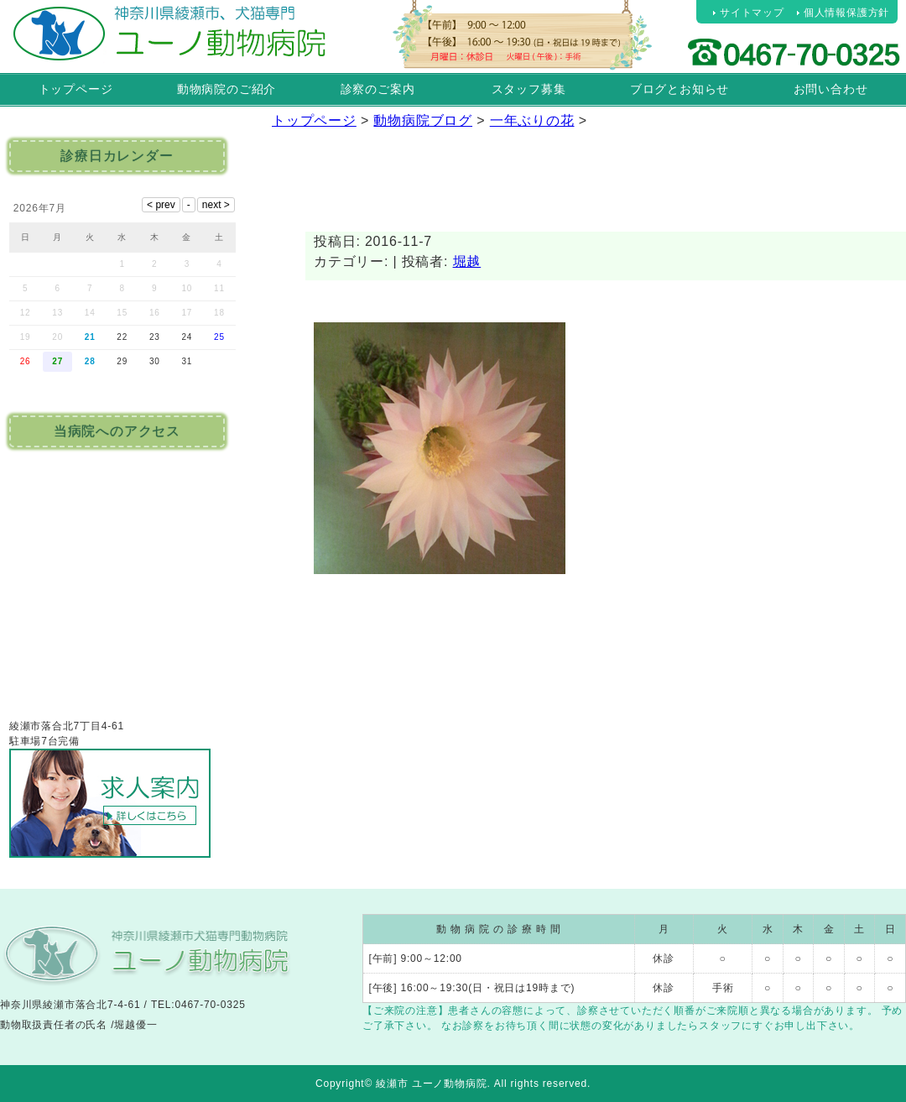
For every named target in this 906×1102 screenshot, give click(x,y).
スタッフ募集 (529, 89)
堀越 (467, 261)
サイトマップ (752, 12)
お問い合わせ (831, 89)
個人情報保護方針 (846, 12)
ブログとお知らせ (679, 89)
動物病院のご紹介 (226, 89)
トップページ (76, 89)
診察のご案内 (378, 89)
